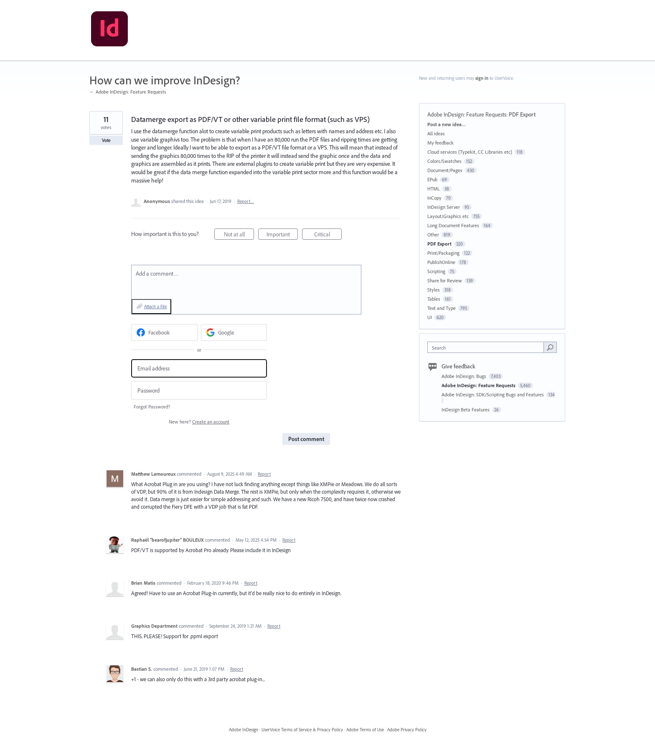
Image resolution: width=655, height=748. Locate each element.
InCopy (434, 198)
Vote (106, 140)
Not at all (239, 235)
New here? (199, 421)
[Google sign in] (234, 332)
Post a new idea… (446, 124)
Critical (328, 235)
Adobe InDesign (243, 730)
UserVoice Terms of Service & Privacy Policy (302, 730)
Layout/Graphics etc (448, 216)
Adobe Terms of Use (365, 730)
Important (282, 235)
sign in (481, 78)
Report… (245, 201)
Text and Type (441, 308)
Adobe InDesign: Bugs (464, 376)
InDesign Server (443, 207)
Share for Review (444, 280)
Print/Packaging (443, 253)
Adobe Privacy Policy (407, 730)
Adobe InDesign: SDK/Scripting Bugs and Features (493, 394)
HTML (433, 188)
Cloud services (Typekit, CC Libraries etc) (469, 152)
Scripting (436, 271)
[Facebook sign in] (164, 332)
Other (433, 234)
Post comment (306, 439)
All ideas (436, 133)
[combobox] (488, 347)
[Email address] (199, 368)
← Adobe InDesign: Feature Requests (127, 92)
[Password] (199, 390)
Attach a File (155, 306)
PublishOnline (441, 262)
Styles (433, 290)
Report (264, 474)
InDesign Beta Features (466, 409)
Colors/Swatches (444, 161)
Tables (433, 299)
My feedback (440, 142)
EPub (432, 179)
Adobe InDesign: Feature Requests (466, 114)
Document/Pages (444, 170)
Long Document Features (453, 225)
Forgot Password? (152, 406)
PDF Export (522, 114)
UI (429, 317)
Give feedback (458, 366)
